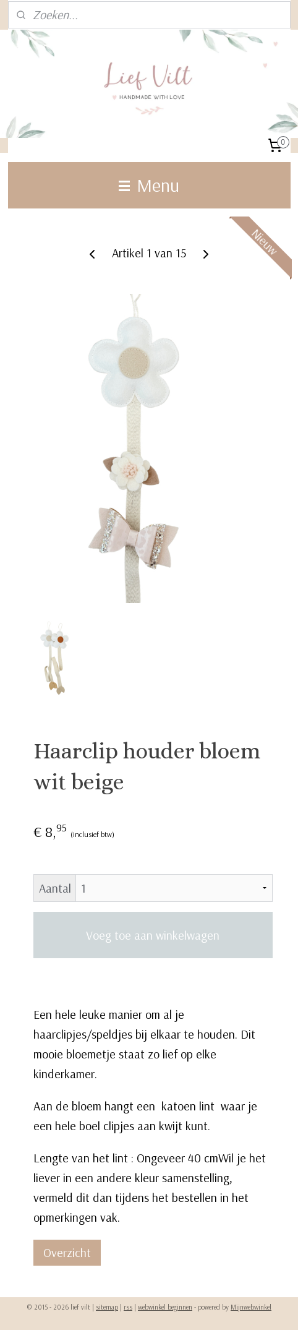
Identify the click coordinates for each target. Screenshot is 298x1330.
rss (128, 1307)
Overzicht (67, 1252)
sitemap (107, 1307)
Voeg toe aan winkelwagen (152, 935)
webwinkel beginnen (165, 1307)
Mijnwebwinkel (251, 1307)
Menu (149, 185)
